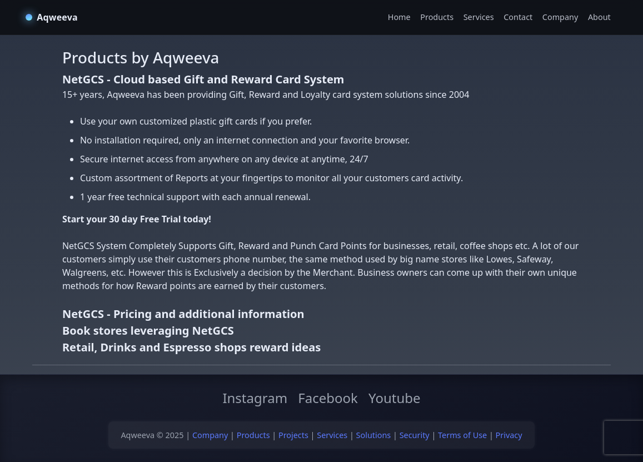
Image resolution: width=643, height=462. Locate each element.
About (599, 17)
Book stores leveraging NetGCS (148, 330)
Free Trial (160, 219)
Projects (293, 435)
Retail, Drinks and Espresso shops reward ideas (191, 347)
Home (399, 17)
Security (415, 435)
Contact (518, 17)
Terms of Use (462, 435)
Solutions (373, 435)
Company (560, 17)
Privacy (509, 435)
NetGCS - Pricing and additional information (183, 313)
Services (478, 17)
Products (436, 17)
